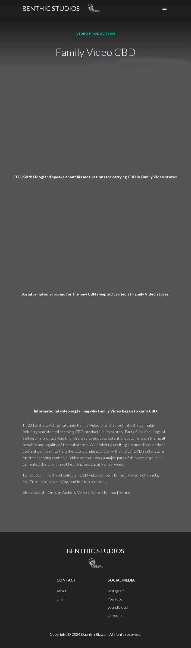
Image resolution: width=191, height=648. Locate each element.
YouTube (115, 599)
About (62, 591)
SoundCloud (118, 607)
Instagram (116, 591)
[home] (51, 8)
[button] (164, 8)
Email (61, 599)
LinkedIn (115, 615)
